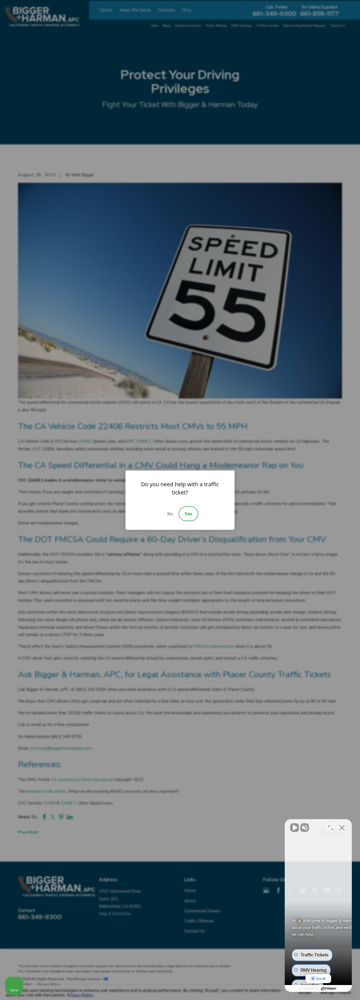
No (170, 514)
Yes (188, 514)
